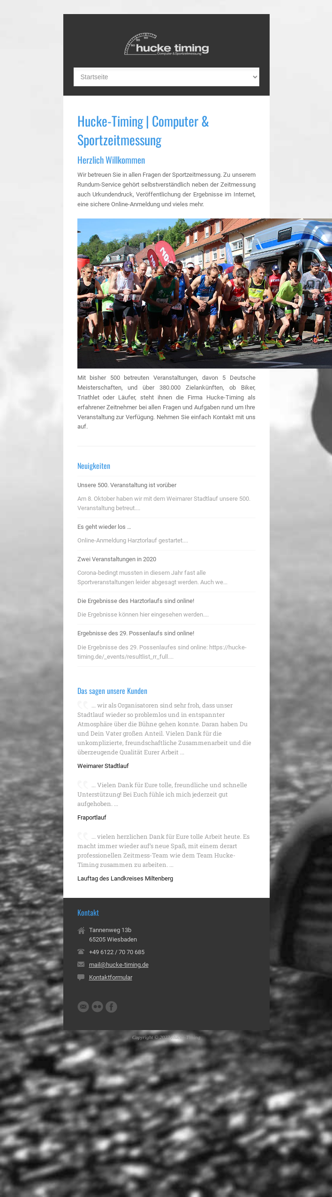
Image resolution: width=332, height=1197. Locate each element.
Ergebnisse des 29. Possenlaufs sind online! (135, 633)
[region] (166, 293)
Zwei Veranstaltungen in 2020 (116, 559)
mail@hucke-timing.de (119, 964)
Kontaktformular (110, 977)
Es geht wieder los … (104, 526)
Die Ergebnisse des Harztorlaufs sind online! (135, 600)
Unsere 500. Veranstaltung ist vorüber (126, 485)
